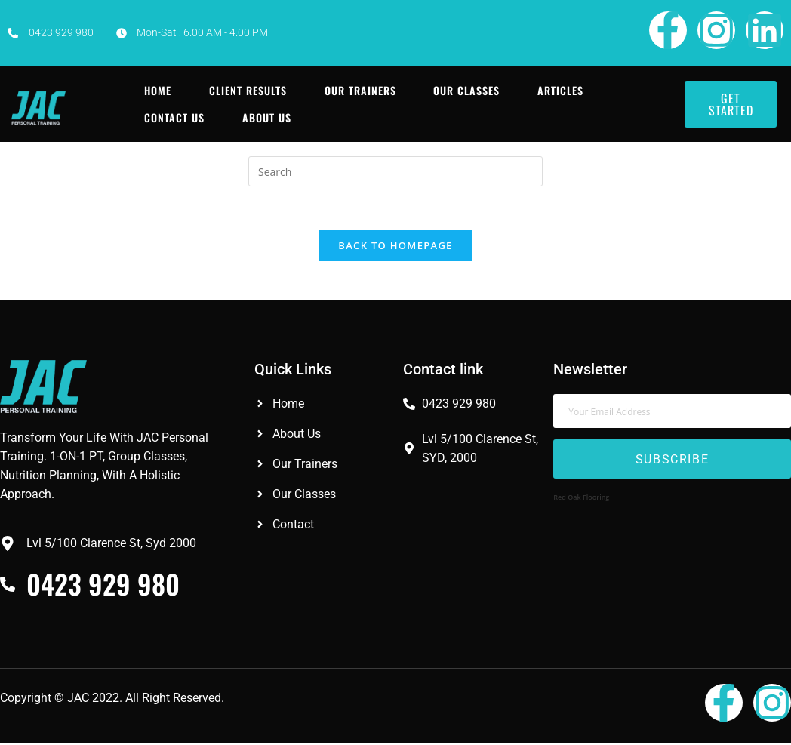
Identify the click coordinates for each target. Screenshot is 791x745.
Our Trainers (360, 90)
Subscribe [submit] (672, 461)
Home (157, 90)
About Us (266, 117)
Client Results (248, 90)
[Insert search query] (395, 171)
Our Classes (467, 90)
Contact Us (174, 117)
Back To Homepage (395, 247)
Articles (561, 90)
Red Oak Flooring (581, 499)
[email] (671, 413)
